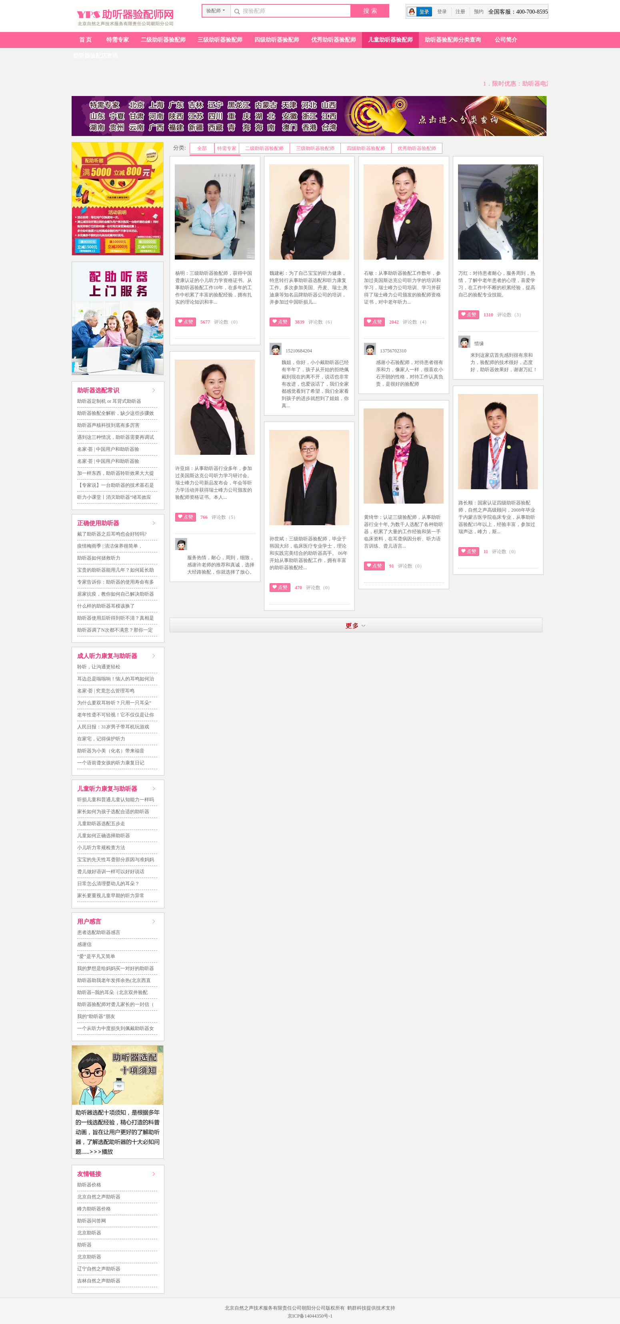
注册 (460, 11)
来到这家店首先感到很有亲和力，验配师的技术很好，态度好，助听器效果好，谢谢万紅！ (504, 362)
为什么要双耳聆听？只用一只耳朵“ (114, 703)
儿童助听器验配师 (390, 40)
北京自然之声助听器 (98, 1197)
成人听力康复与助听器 (107, 656)
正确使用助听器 (98, 523)
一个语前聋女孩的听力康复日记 (110, 763)
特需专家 (117, 40)
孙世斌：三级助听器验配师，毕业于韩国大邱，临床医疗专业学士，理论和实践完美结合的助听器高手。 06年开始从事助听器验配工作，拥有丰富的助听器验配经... (309, 553)
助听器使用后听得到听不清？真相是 (115, 618)
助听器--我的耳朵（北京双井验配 (112, 992)
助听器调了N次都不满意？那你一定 (115, 630)
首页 (86, 40)
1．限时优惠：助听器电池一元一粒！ (536, 83)
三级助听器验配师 (220, 40)
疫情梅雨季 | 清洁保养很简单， (110, 546)
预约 (479, 11)
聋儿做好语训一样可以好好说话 (110, 871)
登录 (442, 11)
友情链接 (89, 1174)
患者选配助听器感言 (98, 932)
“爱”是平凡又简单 (96, 956)
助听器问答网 (91, 1221)
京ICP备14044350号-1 (310, 1316)
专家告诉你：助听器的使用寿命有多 (115, 582)
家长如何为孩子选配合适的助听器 (113, 811)
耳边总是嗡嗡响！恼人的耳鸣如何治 (115, 679)
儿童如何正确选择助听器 (103, 835)
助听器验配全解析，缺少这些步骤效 (115, 413)
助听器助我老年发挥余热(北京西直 (114, 980)
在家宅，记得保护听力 (101, 739)
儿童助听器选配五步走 (101, 823)
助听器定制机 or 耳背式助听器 (109, 401)
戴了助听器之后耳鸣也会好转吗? (111, 534)
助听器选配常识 (98, 390)
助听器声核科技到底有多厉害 (108, 425)
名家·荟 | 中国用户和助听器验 (108, 449)
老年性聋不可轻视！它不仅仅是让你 (115, 715)
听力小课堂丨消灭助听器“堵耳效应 (114, 497)
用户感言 (89, 921)
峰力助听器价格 (94, 1209)
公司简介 (506, 40)
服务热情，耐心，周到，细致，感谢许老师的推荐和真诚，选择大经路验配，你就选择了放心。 (220, 565)
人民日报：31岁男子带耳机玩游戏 (113, 727)
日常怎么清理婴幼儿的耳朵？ (108, 883)
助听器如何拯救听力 (98, 558)
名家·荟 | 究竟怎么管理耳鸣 (105, 691)
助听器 (84, 1245)
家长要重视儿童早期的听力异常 (110, 895)
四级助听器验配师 (276, 40)
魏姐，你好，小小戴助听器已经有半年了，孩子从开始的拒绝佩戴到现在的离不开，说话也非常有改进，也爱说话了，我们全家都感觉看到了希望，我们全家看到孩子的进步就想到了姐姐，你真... (315, 384)
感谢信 (84, 944)
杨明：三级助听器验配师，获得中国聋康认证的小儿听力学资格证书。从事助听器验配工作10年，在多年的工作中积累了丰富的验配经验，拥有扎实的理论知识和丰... (213, 287)
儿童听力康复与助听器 (107, 789)
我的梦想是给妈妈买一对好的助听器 (115, 968)
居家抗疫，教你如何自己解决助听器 (115, 594)
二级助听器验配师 (163, 40)
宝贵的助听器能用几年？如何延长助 (115, 570)
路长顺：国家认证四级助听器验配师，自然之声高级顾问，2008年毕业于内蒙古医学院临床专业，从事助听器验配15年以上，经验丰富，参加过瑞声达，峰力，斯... (496, 517)
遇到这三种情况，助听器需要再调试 (115, 437)
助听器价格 (89, 1185)
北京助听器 (89, 1233)
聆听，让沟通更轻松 (98, 667)
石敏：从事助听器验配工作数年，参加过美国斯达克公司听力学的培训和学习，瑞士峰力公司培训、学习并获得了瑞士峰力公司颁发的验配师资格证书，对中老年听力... (402, 287)
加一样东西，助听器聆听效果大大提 (115, 473)
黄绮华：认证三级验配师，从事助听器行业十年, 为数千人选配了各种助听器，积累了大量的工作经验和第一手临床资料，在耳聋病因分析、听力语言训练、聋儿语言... (403, 531)
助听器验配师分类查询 (453, 40)
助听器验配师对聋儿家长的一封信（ (115, 1004)
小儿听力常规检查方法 (101, 847)
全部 (202, 148)
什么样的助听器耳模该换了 (106, 606)
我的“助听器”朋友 (96, 1016)
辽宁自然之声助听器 (98, 1269)
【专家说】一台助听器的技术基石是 (115, 485)
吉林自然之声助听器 (98, 1281)
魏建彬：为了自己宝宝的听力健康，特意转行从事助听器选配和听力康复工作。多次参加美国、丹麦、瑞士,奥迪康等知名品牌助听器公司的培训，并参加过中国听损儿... (309, 287)
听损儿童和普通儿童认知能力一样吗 (115, 799)
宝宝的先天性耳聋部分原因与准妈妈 (115, 859)
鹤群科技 (356, 1308)
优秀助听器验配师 (333, 40)
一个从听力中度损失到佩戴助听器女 (115, 1028)
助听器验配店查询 (95, 56)
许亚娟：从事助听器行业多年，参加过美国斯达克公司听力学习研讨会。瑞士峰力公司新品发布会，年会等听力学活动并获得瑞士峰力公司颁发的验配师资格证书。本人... (213, 483)
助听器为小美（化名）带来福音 (110, 751)
